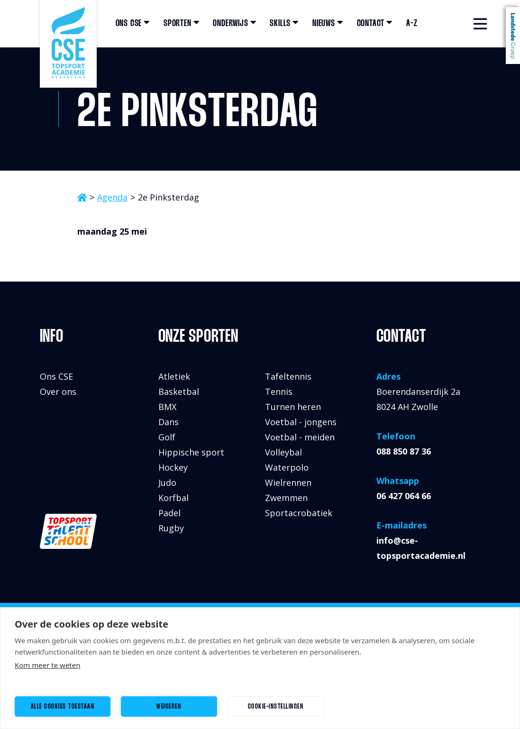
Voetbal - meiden (300, 437)
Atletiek (174, 376)
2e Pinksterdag (168, 197)
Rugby (171, 528)
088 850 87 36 (403, 451)
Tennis (278, 391)
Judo (167, 482)
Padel (169, 513)
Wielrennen (288, 482)
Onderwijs (234, 23)
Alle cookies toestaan (63, 706)
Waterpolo (287, 467)
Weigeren (168, 706)
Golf (166, 437)
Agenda (112, 197)
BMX (167, 406)
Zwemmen (286, 497)
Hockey (173, 467)
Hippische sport (191, 452)
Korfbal (173, 497)
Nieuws (328, 23)
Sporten (182, 23)
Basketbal (178, 391)
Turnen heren (293, 406)
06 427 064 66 (403, 495)
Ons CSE (133, 23)
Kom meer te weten (48, 665)
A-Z (411, 23)
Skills (284, 23)
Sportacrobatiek (298, 513)
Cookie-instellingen (276, 706)
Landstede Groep (513, 35)
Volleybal (283, 452)
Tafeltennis (288, 376)
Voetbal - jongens (301, 422)
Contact (375, 23)
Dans (168, 422)
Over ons (58, 391)
